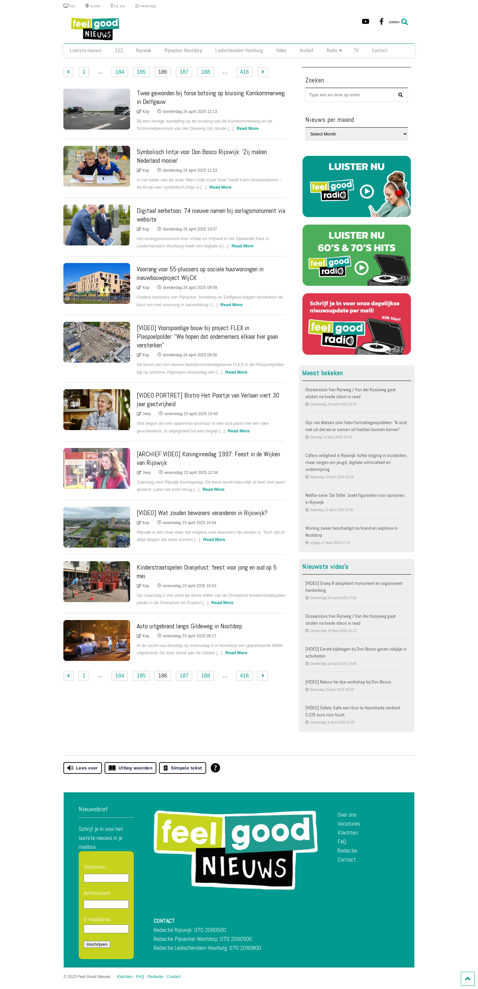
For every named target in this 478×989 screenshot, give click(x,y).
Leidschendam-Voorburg (239, 50)
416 (244, 72)
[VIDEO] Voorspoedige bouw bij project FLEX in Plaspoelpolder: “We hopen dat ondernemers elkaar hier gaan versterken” (207, 336)
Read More (248, 128)
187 (184, 72)
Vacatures (349, 823)
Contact (380, 50)
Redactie (347, 850)
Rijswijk (143, 50)
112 (119, 50)
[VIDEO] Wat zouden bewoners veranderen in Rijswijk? (202, 512)
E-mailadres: (106, 924)
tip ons (118, 6)
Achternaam (97, 893)
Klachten (348, 832)
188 (205, 72)
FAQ (342, 841)
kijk (69, 6)
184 (119, 72)
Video (281, 50)
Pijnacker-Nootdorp (183, 50)
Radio (334, 50)
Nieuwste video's (325, 566)
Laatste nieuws (86, 50)
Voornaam (95, 866)
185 (141, 72)
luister (93, 6)
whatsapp (145, 6)
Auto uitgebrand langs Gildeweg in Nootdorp (189, 626)
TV (356, 50)
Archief (306, 50)
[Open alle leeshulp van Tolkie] (215, 767)
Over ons (347, 814)
